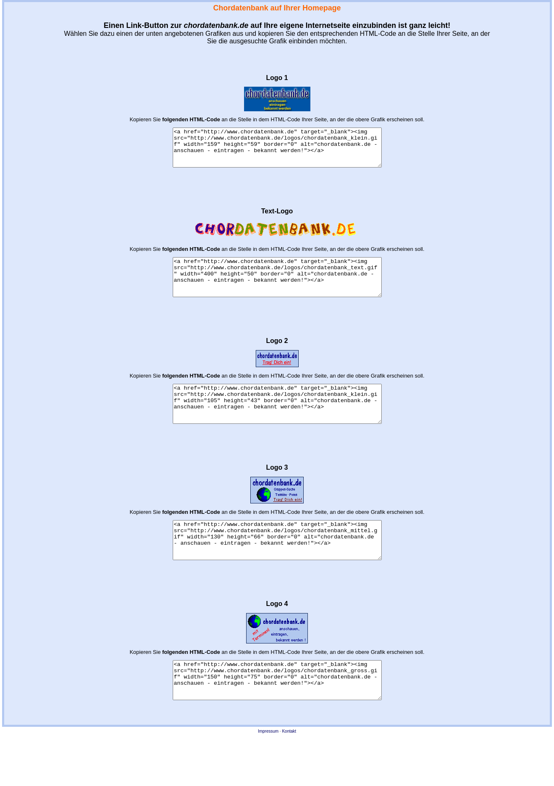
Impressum (268, 768)
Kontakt (289, 768)
